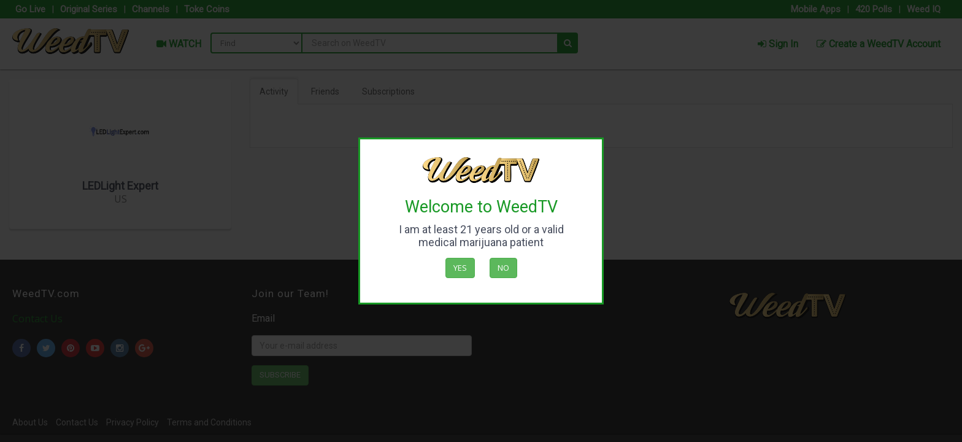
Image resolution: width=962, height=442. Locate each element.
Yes (460, 267)
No (503, 267)
